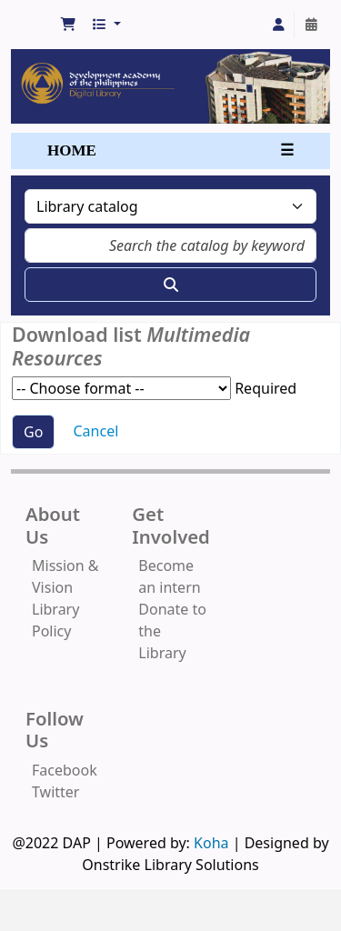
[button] (68, 24)
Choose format (121, 388)
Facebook (64, 770)
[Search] (170, 284)
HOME (71, 150)
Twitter (55, 792)
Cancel (96, 431)
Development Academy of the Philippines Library (33, 20)
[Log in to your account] (278, 24)
